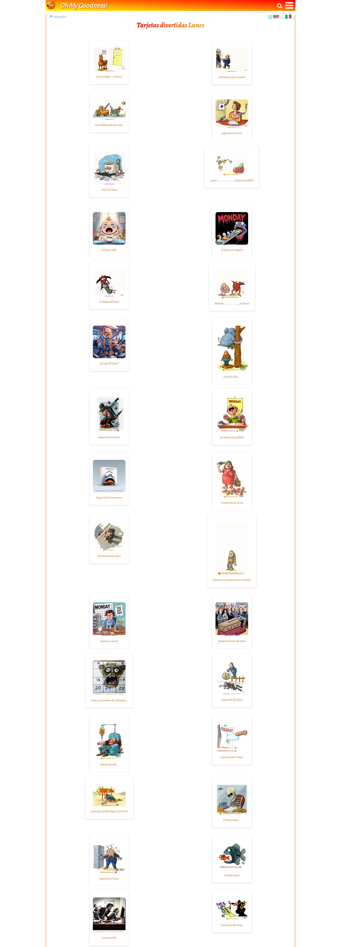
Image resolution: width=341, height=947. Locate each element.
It (294, 17)
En (282, 17)
